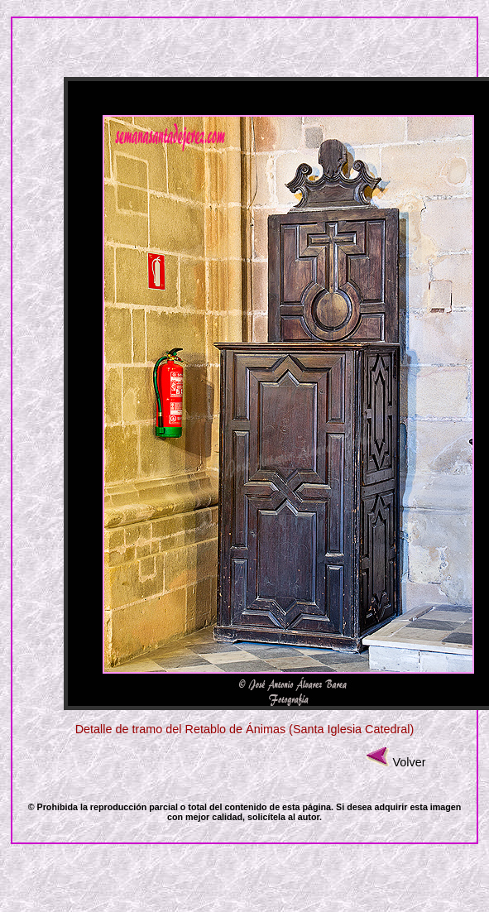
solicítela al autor (283, 817)
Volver (408, 762)
